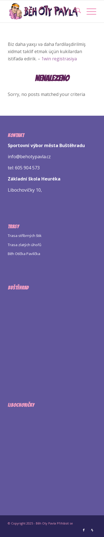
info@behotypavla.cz (29, 157)
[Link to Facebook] (84, 530)
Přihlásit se (65, 523)
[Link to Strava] (92, 530)
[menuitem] (75, 11)
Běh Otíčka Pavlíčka (24, 253)
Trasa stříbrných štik (25, 235)
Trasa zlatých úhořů (24, 244)
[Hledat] (75, 11)
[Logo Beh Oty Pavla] (43, 11)
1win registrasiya (59, 59)
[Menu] (88, 11)
